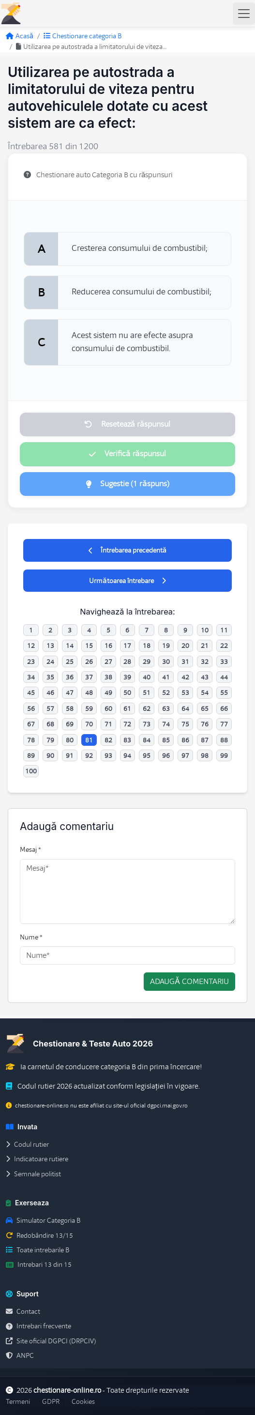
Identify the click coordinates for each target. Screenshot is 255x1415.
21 (205, 645)
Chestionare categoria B (82, 35)
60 (108, 708)
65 (205, 708)
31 (185, 661)
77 (224, 724)
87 (205, 740)
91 (70, 755)
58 (70, 708)
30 (166, 661)
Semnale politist (33, 1173)
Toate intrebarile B (37, 1250)
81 (89, 740)
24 (50, 661)
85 (166, 740)
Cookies (83, 1401)
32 (205, 661)
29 (146, 661)
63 (166, 708)
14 (70, 645)
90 (50, 755)
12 (31, 645)
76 (205, 724)
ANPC (20, 1355)
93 (108, 755)
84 (146, 740)
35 (50, 677)
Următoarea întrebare (127, 580)
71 (108, 724)
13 (50, 645)
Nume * (31, 937)
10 (205, 630)
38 (108, 677)
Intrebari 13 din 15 (39, 1264)
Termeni (18, 1401)
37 (89, 677)
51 (146, 692)
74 (166, 724)
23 (31, 661)
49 (108, 692)
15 (89, 645)
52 (166, 692)
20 (185, 645)
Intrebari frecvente (38, 1326)
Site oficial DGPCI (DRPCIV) (51, 1341)
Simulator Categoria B (43, 1220)
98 (205, 755)
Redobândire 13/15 (39, 1235)
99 (224, 755)
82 (108, 740)
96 (166, 755)
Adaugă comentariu (189, 981)
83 (127, 740)
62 (146, 708)
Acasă (19, 35)
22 (224, 645)
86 (185, 740)
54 (205, 692)
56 (31, 708)
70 (89, 724)
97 (185, 755)
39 (127, 677)
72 (127, 724)
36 (70, 677)
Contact (23, 1311)
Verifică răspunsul (127, 454)
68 (50, 724)
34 (31, 677)
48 (89, 692)
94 (127, 755)
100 (31, 771)
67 (31, 724)
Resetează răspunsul (127, 424)
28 (127, 661)
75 (185, 724)
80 (70, 740)
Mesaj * (30, 849)
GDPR (51, 1401)
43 (205, 677)
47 (70, 692)
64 (185, 708)
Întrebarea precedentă (127, 550)
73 (146, 724)
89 (31, 755)
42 (185, 677)
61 (127, 708)
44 (224, 677)
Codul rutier (27, 1144)
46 (50, 692)
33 (224, 661)
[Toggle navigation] (244, 13)
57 (50, 708)
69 (70, 724)
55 (224, 692)
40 (146, 677)
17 (127, 645)
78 (31, 740)
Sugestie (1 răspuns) (127, 484)
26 (89, 661)
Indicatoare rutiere (37, 1158)
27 (108, 661)
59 (89, 708)
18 (146, 645)
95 (146, 755)
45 (31, 692)
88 (224, 740)
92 (89, 755)
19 (166, 645)
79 (50, 740)
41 (166, 677)
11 (224, 630)
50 (127, 692)
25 (70, 661)
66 (224, 708)
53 (185, 692)
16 (108, 645)
